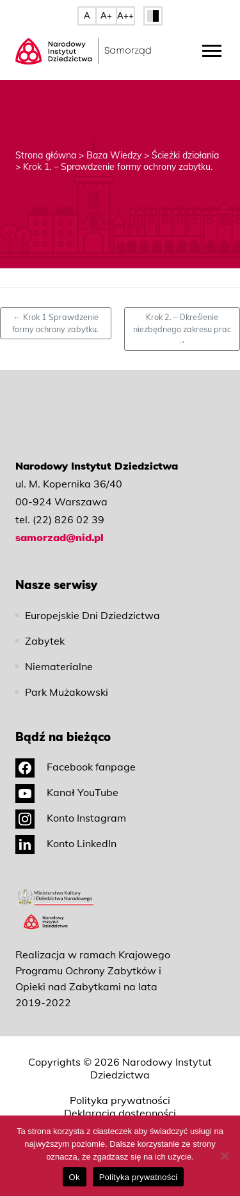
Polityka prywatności (120, 1100)
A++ (125, 15)
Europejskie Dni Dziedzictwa (92, 615)
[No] (224, 1155)
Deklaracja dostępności (120, 1113)
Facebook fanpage (75, 766)
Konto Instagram (70, 817)
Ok (74, 1177)
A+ (106, 15)
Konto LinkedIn (65, 843)
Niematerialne (59, 666)
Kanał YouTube (66, 792)
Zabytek (45, 640)
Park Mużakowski (66, 692)
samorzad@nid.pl (59, 537)
